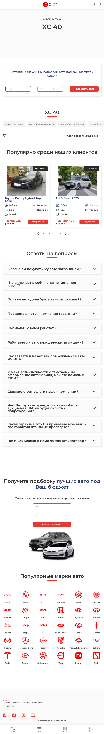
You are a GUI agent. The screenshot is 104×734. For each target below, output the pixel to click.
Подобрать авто (84, 88)
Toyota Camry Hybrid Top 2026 (23, 200)
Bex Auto (48, 19)
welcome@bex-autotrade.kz (52, 720)
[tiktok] (14, 715)
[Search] (99, 5)
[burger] (5, 4)
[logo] (49, 5)
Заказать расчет (52, 524)
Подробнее (38, 221)
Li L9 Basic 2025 (67, 198)
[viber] (23, 715)
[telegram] (4, 715)
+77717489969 (8, 706)
